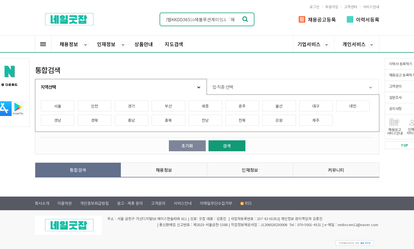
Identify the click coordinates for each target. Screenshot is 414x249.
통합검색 (78, 170)
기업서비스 (313, 44)
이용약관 (64, 203)
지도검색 (174, 44)
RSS (246, 203)
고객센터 (350, 6)
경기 (131, 106)
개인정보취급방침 (94, 203)
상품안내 (143, 44)
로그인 (314, 6)
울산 (279, 106)
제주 (315, 120)
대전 (352, 106)
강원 (279, 120)
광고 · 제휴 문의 (130, 203)
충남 (131, 120)
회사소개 (42, 203)
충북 (168, 120)
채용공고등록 (317, 19)
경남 (57, 120)
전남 (205, 120)
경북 (94, 120)
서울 (57, 106)
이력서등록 (363, 19)
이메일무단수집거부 (216, 203)
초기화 (187, 146)
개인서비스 (358, 44)
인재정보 (111, 44)
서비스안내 (371, 6)
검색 (227, 146)
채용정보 (74, 44)
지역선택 (48, 87)
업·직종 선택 (222, 87)
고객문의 (158, 203)
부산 (168, 106)
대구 (315, 106)
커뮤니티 (336, 170)
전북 (242, 120)
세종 (205, 106)
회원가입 (331, 6)
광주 (242, 106)
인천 (94, 106)
